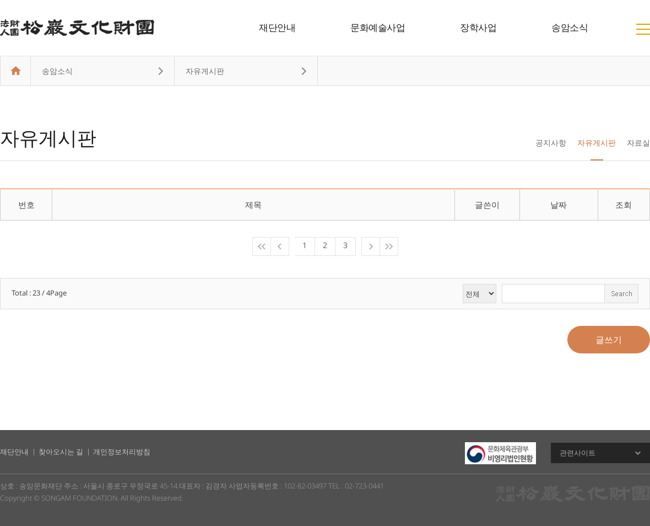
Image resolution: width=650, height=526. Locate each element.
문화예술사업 (377, 27)
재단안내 (277, 27)
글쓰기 (608, 340)
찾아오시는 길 (61, 452)
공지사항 (550, 142)
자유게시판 (596, 142)
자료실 (638, 142)
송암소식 (569, 27)
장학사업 (478, 27)
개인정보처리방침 (121, 452)
